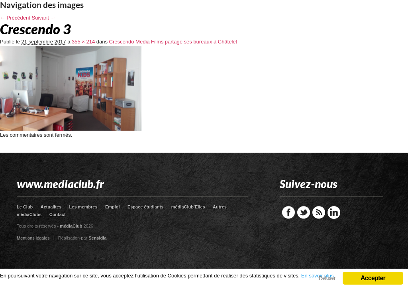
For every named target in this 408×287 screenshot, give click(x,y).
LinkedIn (334, 212)
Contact (57, 214)
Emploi (112, 206)
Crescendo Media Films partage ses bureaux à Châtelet (173, 42)
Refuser (327, 278)
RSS (318, 212)
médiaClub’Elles (188, 206)
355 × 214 (83, 42)
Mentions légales (33, 238)
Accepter (373, 278)
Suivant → (44, 18)
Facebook (288, 212)
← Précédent (15, 18)
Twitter (303, 212)
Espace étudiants (145, 206)
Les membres (83, 206)
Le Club (25, 206)
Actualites (51, 206)
